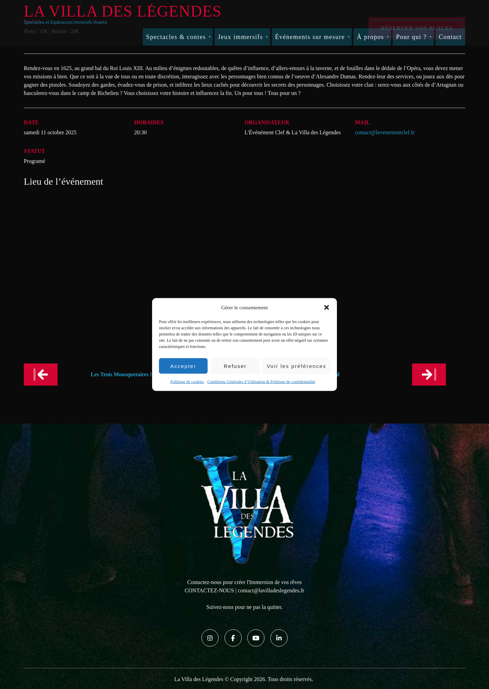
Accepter (183, 366)
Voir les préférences (296, 366)
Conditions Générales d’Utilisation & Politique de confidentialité (261, 381)
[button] (326, 307)
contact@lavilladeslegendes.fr (271, 590)
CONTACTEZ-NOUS (209, 590)
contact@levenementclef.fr (385, 132)
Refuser (235, 366)
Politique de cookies (187, 381)
